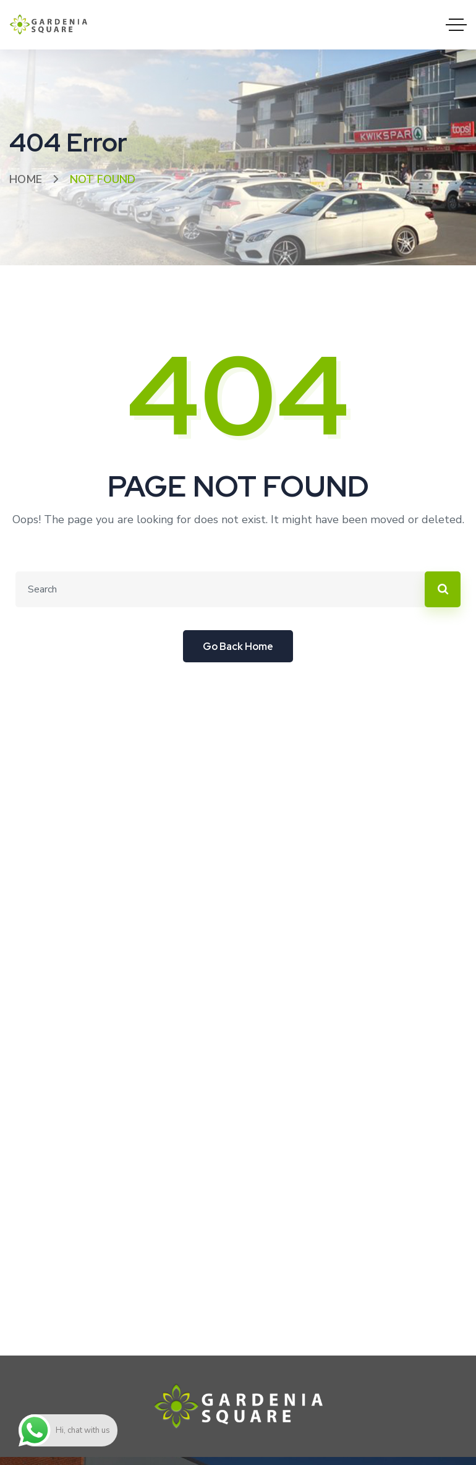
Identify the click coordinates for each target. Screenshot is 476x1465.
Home (25, 179)
